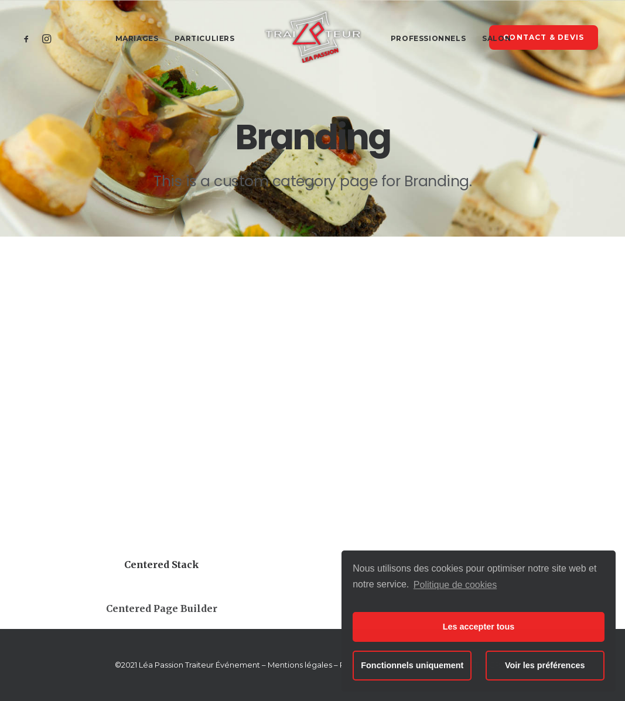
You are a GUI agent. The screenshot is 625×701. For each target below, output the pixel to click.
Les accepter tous (478, 626)
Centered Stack (161, 564)
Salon (496, 38)
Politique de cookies (455, 585)
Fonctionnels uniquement (412, 665)
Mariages (137, 38)
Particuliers (204, 38)
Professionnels (428, 38)
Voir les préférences (545, 665)
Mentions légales (300, 664)
